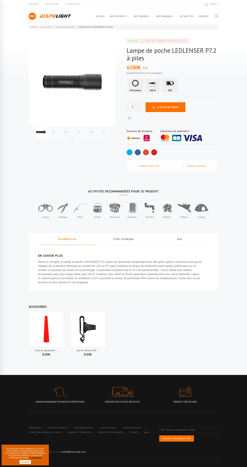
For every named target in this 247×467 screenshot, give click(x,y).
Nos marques (163, 16)
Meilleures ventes (84, 427)
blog (146, 432)
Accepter (25, 462)
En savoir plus (67, 239)
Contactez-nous (108, 427)
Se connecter (72, 4)
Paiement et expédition (80, 432)
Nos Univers (139, 16)
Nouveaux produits (58, 427)
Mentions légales (132, 427)
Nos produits (115, 16)
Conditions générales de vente (45, 432)
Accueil (98, 16)
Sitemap (134, 432)
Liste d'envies (52, 4)
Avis (179, 239)
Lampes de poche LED (65, 27)
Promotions (35, 427)
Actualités (186, 16)
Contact (203, 16)
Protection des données (111, 432)
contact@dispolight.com (73, 451)
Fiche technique (123, 239)
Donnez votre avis (149, 165)
